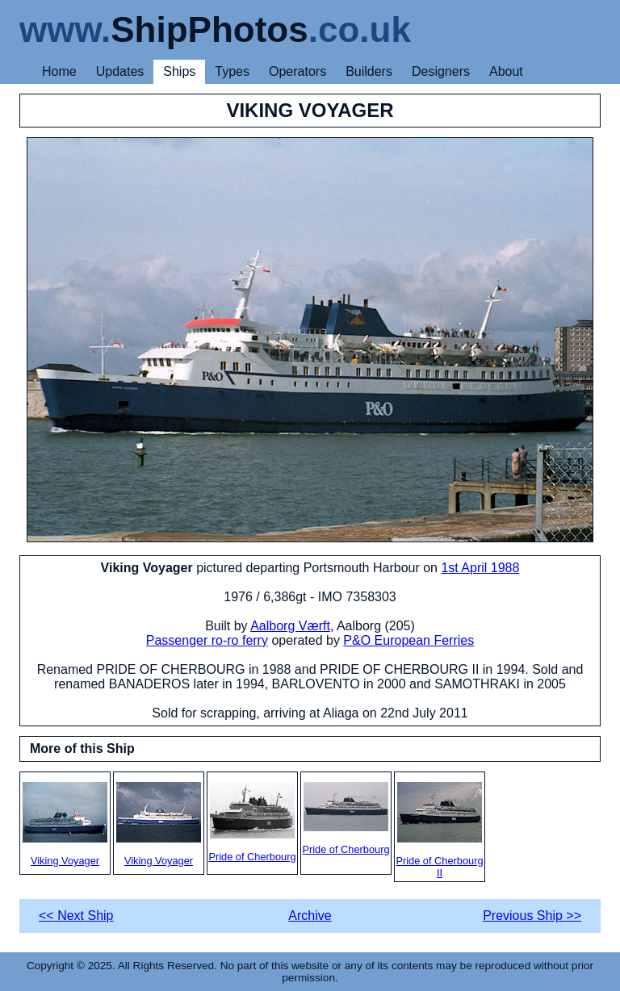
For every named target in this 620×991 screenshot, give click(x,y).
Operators (297, 71)
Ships (179, 71)
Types (232, 71)
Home (59, 71)
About (506, 71)
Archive (309, 915)
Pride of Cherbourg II (439, 830)
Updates (120, 71)
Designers (441, 71)
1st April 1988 (480, 568)
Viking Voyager (65, 824)
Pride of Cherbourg (251, 822)
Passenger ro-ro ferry (207, 640)
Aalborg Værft (290, 626)
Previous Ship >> (532, 915)
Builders (369, 71)
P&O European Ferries (408, 640)
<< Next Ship (76, 915)
